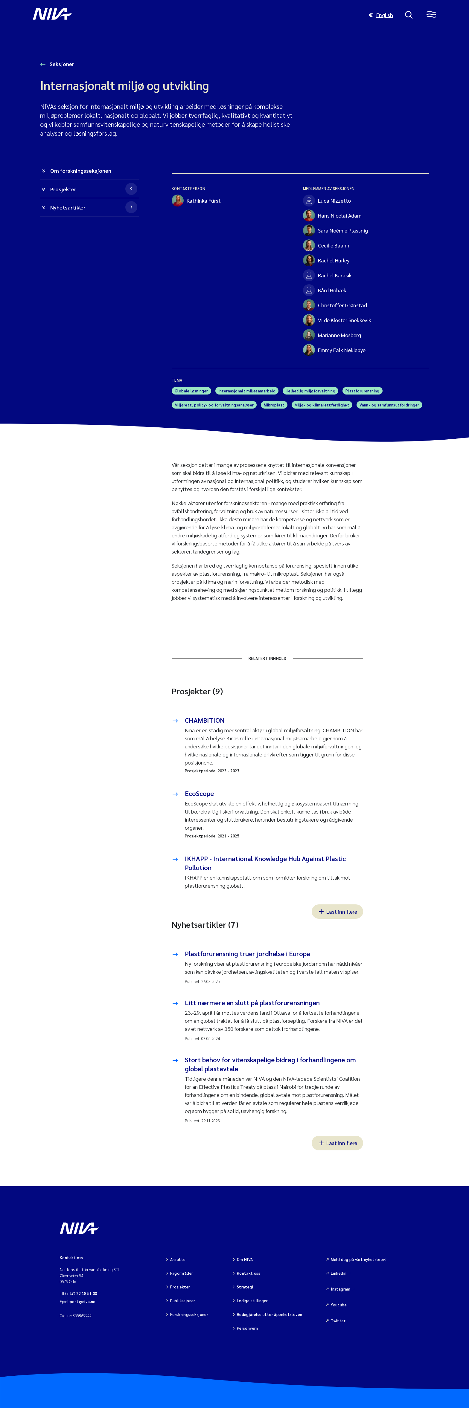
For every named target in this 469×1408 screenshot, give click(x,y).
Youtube (339, 1304)
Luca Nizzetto (327, 201)
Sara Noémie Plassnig (335, 230)
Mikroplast (274, 404)
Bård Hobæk (324, 290)
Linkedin (338, 1273)
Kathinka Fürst (196, 201)
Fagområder (181, 1273)
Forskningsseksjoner (189, 1314)
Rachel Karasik (327, 275)
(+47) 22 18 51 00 (81, 1293)
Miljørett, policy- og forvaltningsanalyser (214, 404)
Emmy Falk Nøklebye (334, 350)
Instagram (341, 1288)
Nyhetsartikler (93, 207)
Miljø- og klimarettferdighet (322, 404)
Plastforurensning (362, 390)
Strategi (245, 1286)
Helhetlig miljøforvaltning (310, 390)
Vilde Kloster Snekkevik (337, 320)
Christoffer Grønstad (335, 305)
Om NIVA (245, 1259)
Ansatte (178, 1259)
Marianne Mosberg (332, 335)
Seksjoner (61, 63)
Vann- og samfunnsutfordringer (389, 404)
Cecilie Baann (326, 245)
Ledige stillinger (252, 1300)
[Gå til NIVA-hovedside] (195, 15)
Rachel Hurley (326, 260)
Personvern (247, 1328)
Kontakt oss (248, 1273)
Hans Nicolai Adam (332, 215)
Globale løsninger (191, 390)
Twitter (338, 1320)
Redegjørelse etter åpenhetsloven (269, 1314)
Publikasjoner (182, 1300)
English (381, 14)
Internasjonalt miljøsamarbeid (246, 390)
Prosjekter (93, 189)
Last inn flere (337, 911)
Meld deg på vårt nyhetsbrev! (358, 1259)
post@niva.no (83, 1301)
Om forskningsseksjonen (80, 170)
